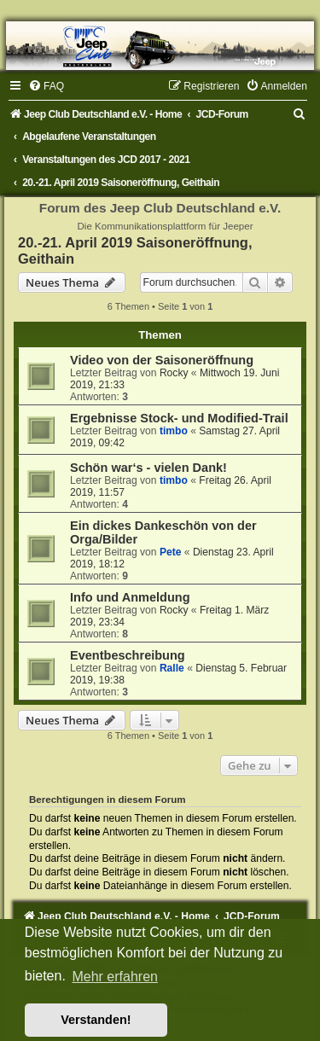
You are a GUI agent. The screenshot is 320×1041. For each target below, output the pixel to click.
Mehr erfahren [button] (115, 976)
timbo (174, 431)
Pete (171, 552)
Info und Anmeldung (130, 597)
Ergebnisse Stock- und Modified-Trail (179, 418)
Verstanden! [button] (96, 1019)
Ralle (172, 668)
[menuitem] (46, 86)
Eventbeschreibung (127, 655)
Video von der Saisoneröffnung (161, 360)
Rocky (174, 373)
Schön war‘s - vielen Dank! (148, 467)
